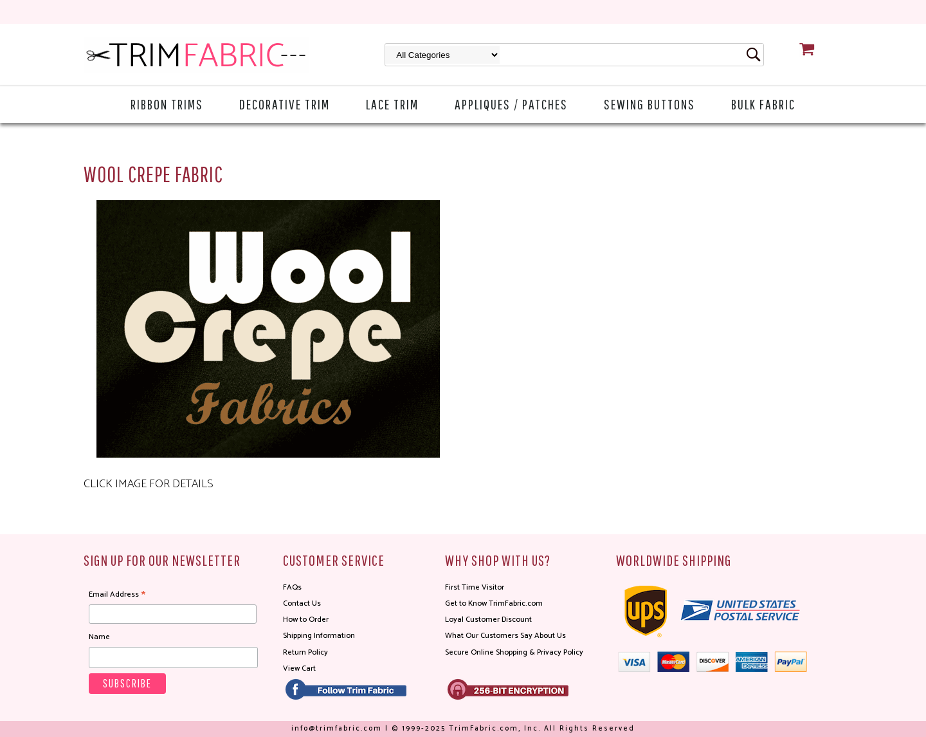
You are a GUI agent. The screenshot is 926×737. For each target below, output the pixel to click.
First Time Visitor (474, 587)
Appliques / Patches (511, 104)
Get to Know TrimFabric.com (494, 603)
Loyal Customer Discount (488, 619)
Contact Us (302, 603)
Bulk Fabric (763, 104)
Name (99, 637)
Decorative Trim (284, 104)
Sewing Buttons (649, 104)
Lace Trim (392, 104)
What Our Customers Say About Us (505, 636)
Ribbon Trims (167, 104)
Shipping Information (319, 636)
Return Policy (305, 652)
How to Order (306, 619)
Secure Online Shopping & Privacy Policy (514, 652)
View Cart (299, 668)
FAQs (292, 587)
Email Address (117, 594)
